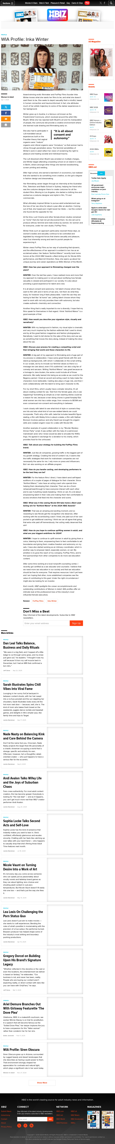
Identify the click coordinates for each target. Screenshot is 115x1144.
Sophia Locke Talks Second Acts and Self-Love (21, 823)
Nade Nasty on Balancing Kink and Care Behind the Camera (24, 736)
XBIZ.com (60, 1111)
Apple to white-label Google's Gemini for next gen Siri (100, 210)
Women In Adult (7, 97)
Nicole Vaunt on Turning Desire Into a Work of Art (20, 867)
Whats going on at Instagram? (98, 199)
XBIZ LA (74, 1111)
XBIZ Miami (75, 1115)
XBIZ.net (93, 167)
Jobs (101, 173)
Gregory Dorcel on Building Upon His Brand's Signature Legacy (22, 960)
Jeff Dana (6, 670)
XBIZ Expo (94, 94)
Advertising (5, 1115)
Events (92, 86)
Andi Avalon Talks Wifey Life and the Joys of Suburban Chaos (22, 782)
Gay (68, 3)
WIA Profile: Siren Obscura (21, 1049)
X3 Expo (93, 136)
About (3, 1123)
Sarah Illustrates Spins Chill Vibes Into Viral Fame (22, 686)
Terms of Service (80, 1139)
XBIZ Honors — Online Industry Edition (96, 122)
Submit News (6, 1111)
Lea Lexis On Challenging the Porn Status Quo (23, 913)
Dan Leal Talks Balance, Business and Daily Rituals (21, 645)
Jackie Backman (9, 720)
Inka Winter (52, 601)
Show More (42, 1082)
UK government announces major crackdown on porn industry (98, 188)
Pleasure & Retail (58, 3)
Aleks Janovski (8, 1036)
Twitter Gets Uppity (98, 178)
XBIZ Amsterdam (77, 1119)
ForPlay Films (38, 601)
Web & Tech (44, 3)
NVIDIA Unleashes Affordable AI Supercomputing (98, 221)
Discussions (93, 173)
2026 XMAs (94, 149)
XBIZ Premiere (61, 1123)
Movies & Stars (31, 3)
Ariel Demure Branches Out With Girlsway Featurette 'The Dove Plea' (23, 1008)
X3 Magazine (95, 41)
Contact (4, 1119)
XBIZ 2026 (94, 107)
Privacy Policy (6, 1126)
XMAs (73, 1123)
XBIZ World (60, 1119)
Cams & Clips (77, 3)
